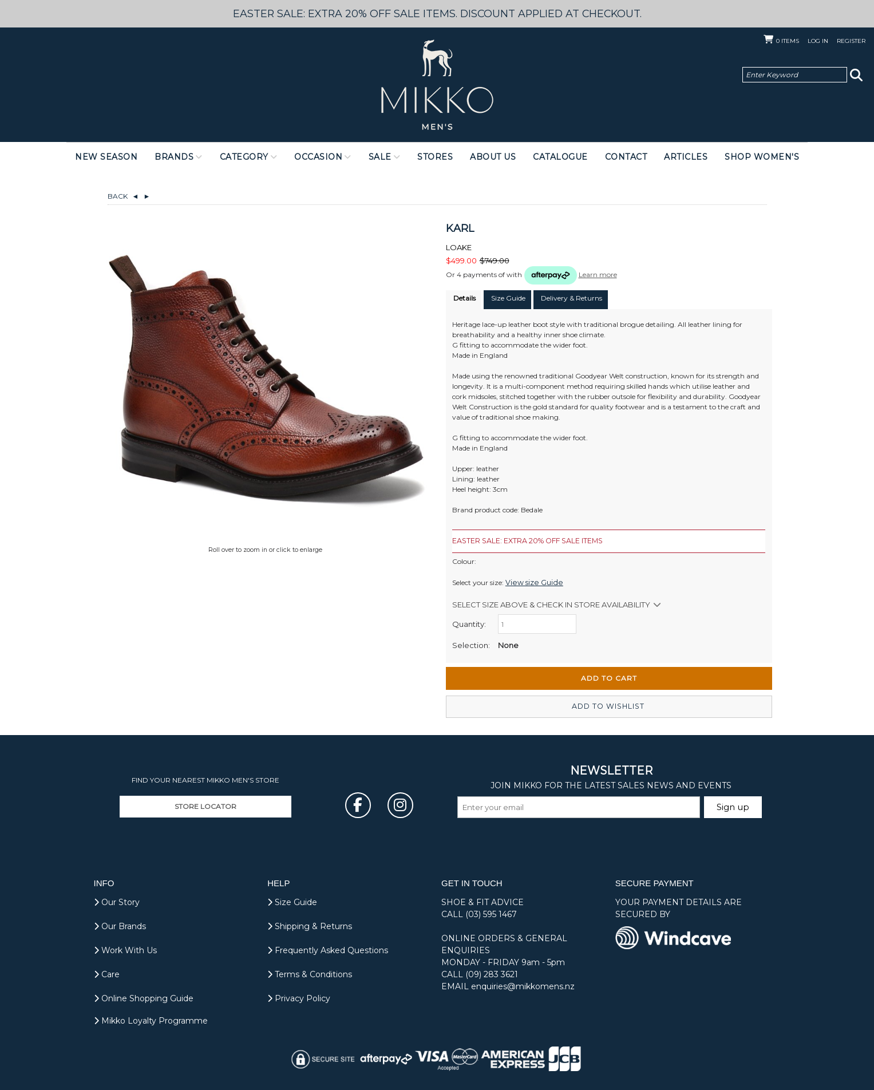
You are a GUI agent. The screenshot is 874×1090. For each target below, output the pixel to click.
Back (123, 196)
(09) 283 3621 (491, 974)
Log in (818, 41)
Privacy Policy (298, 998)
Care (107, 974)
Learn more (598, 274)
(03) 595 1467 (491, 914)
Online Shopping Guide (143, 998)
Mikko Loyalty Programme (151, 1020)
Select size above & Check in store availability (551, 604)
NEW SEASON (106, 157)
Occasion (318, 157)
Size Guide (292, 902)
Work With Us (125, 950)
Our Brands (120, 926)
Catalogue (560, 157)
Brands (174, 157)
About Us (493, 157)
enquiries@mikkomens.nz (523, 986)
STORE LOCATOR (205, 805)
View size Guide (530, 582)
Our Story (117, 902)
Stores (435, 157)
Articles (685, 157)
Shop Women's (762, 157)
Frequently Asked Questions (327, 950)
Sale (380, 157)
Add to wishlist (609, 706)
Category (244, 157)
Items (787, 41)
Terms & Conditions (309, 974)
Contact (626, 157)
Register (851, 41)
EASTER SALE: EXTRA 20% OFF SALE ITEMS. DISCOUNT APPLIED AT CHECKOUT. (437, 13)
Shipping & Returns (309, 926)
